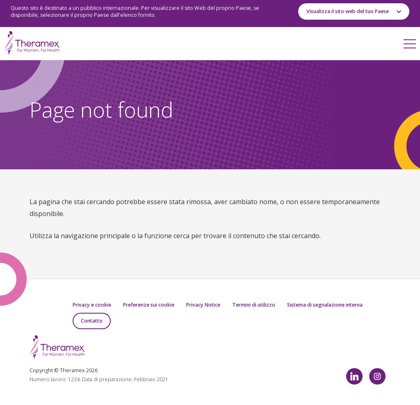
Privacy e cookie (92, 304)
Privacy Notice (203, 304)
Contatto (92, 320)
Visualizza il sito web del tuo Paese (347, 11)
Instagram (377, 376)
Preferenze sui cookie (148, 304)
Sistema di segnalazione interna (325, 304)
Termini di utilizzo (253, 304)
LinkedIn (354, 376)
